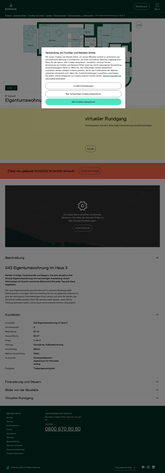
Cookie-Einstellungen (83, 86)
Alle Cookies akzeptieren (83, 102)
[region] (83, 77)
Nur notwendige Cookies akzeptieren (83, 94)
